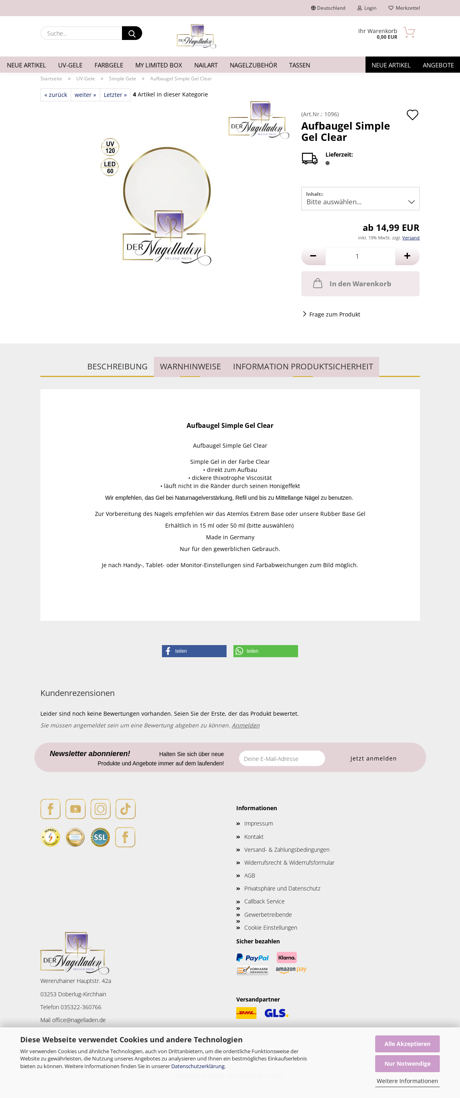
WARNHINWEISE (190, 366)
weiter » (85, 94)
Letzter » (115, 94)
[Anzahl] (360, 256)
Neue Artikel (26, 65)
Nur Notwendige (407, 1063)
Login (366, 7)
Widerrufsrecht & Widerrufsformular (289, 862)
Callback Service (264, 901)
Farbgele (109, 65)
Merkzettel (404, 7)
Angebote (438, 65)
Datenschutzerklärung (198, 1066)
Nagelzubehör (253, 65)
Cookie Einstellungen (270, 927)
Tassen (299, 65)
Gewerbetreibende (268, 914)
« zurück (55, 94)
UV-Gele (70, 65)
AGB (249, 875)
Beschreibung (117, 366)
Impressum (258, 823)
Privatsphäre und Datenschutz (282, 888)
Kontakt (254, 836)
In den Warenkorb (351, 283)
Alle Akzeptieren (407, 1044)
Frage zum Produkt (334, 314)
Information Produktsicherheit (303, 366)
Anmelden (246, 725)
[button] (313, 256)
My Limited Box (158, 65)
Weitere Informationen (407, 1081)
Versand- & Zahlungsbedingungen (287, 849)
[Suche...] (132, 33)
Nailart (206, 65)
